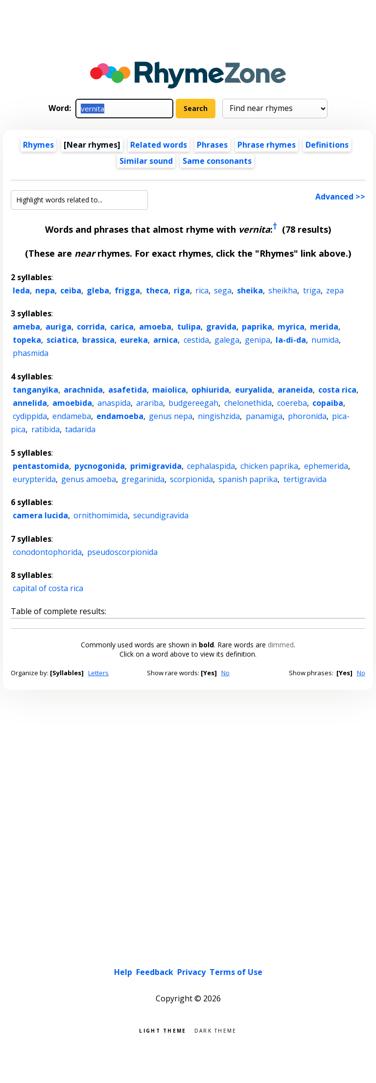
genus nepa (170, 416)
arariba (149, 403)
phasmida (30, 353)
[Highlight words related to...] (79, 200)
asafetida (127, 389)
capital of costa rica (48, 588)
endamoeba (119, 416)
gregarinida (142, 479)
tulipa (189, 326)
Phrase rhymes (266, 144)
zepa (335, 290)
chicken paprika (269, 466)
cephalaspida (211, 466)
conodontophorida (47, 552)
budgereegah (193, 403)
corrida (91, 326)
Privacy (191, 972)
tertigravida (305, 479)
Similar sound (146, 160)
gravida (221, 326)
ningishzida (219, 416)
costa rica (337, 389)
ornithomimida (100, 515)
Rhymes (38, 144)
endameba (71, 416)
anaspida (114, 403)
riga (182, 290)
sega (223, 290)
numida (325, 339)
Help (123, 972)
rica (202, 290)
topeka (27, 339)
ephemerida (326, 466)
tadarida (80, 429)
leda (21, 290)
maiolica (169, 389)
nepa (45, 290)
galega (226, 339)
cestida (196, 339)
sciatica (62, 339)
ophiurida (210, 389)
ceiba (70, 290)
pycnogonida (99, 466)
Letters (98, 672)
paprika (257, 326)
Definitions (327, 144)
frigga (127, 290)
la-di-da (291, 339)
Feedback (154, 972)
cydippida (30, 416)
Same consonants (217, 160)
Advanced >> (340, 196)
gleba (98, 290)
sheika (250, 290)
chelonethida (248, 403)
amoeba (155, 326)
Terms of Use (236, 972)
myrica (291, 326)
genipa (257, 339)
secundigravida (160, 515)
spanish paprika (248, 479)
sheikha (282, 290)
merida (324, 326)
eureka (134, 339)
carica (122, 326)
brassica (98, 339)
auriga (58, 326)
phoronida (307, 416)
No (225, 672)
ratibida (45, 429)
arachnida (83, 389)
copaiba (327, 403)
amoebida (72, 403)
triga (312, 290)
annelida (30, 403)
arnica (165, 339)
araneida (295, 389)
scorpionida (191, 479)
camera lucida (40, 515)
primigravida (156, 466)
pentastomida (41, 466)
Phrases (212, 144)
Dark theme (215, 1030)
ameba (26, 326)
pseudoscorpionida (122, 552)
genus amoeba (88, 479)
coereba (292, 403)
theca (157, 290)
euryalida (253, 389)
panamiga (264, 416)
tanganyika (35, 389)
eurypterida (34, 479)
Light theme (162, 1030)
